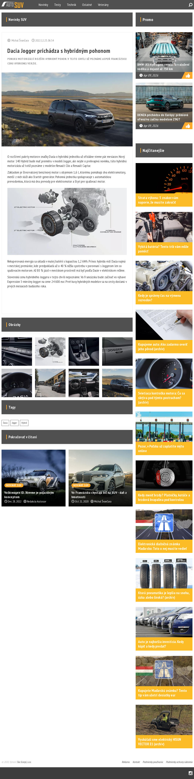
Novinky (43, 4)
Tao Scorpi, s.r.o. (24, 762)
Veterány (103, 4)
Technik (71, 4)
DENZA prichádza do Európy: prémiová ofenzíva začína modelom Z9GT (162, 117)
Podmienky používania (153, 762)
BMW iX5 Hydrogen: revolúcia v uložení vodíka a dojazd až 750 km (163, 66)
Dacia (5, 422)
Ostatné (87, 4)
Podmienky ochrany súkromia (179, 762)
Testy (57, 4)
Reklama (126, 762)
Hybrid (24, 422)
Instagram (190, 773)
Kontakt (136, 762)
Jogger (14, 422)
